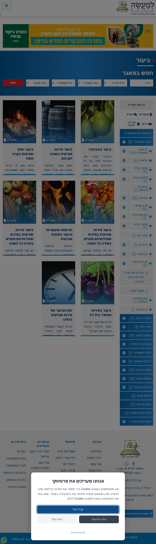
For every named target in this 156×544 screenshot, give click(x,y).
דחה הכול (57, 519)
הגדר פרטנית (99, 519)
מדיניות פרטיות (78, 532)
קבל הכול (78, 509)
